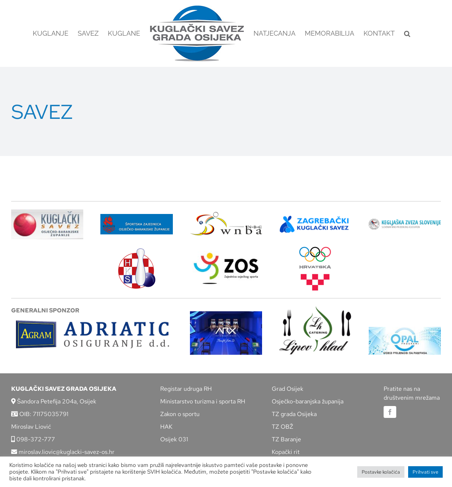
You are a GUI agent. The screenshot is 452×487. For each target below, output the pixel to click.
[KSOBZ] (47, 212)
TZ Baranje (286, 439)
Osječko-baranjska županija (307, 401)
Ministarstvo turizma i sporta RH (202, 401)
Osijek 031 (174, 439)
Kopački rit (286, 452)
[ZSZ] (136, 217)
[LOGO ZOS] (226, 253)
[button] (407, 33)
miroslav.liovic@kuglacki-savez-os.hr (62, 452)
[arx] (226, 314)
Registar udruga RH (186, 389)
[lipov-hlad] (315, 309)
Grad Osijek (287, 389)
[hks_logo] (136, 251)
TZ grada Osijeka (294, 414)
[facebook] (390, 412)
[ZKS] (315, 218)
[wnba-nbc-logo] (226, 214)
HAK (166, 427)
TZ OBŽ (282, 427)
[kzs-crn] (405, 221)
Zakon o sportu (180, 414)
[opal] (405, 330)
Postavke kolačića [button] (381, 472)
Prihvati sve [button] (425, 472)
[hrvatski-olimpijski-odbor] (315, 249)
